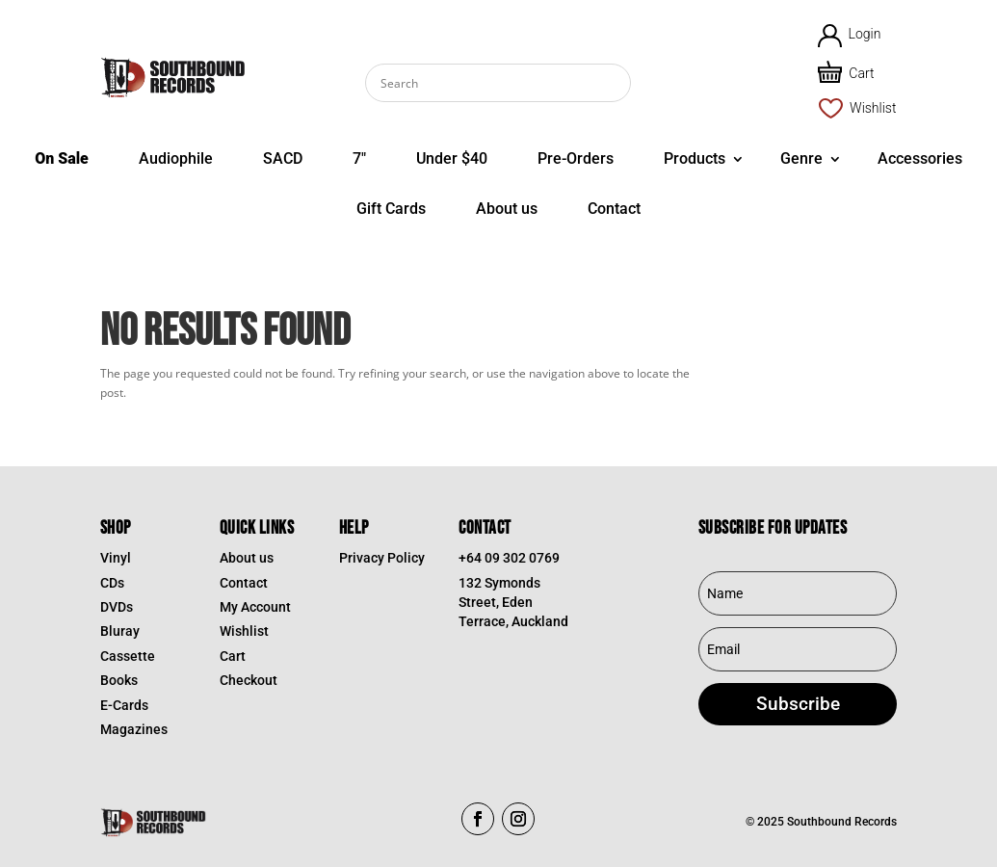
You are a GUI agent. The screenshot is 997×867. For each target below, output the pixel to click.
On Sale (62, 158)
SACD (282, 158)
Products (694, 158)
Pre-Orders (576, 158)
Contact (614, 208)
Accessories (920, 158)
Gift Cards (391, 208)
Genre (801, 158)
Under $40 (451, 158)
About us (507, 208)
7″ (359, 158)
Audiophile (176, 158)
